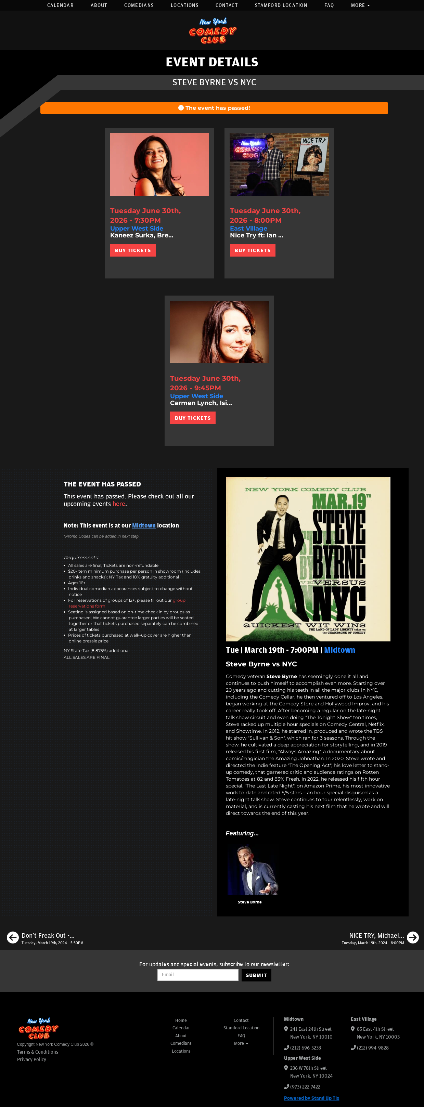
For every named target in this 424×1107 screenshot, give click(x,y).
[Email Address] (198, 975)
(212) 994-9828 (373, 1048)
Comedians (139, 5)
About (99, 5)
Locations (184, 5)
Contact (227, 5)
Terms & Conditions (37, 1052)
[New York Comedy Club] (212, 30)
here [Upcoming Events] (119, 504)
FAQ (329, 5)
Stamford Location (281, 5)
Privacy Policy (31, 1060)
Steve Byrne (250, 902)
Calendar (60, 5)
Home (181, 1020)
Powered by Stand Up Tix (311, 1098)
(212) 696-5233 (305, 1048)
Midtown (144, 525)
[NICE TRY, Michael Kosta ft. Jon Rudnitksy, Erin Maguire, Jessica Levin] (380, 938)
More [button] (360, 5)
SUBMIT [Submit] (257, 975)
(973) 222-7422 (305, 1087)
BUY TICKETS (133, 250)
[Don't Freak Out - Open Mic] (45, 938)
